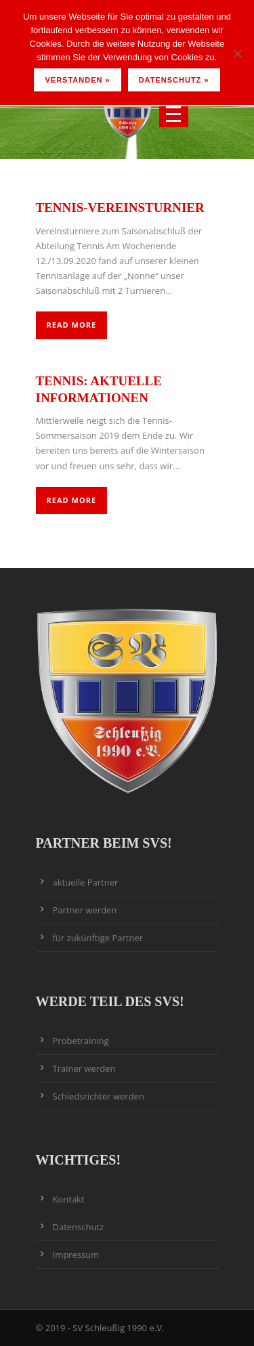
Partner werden (85, 910)
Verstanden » (77, 80)
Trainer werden (84, 1068)
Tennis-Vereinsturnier (120, 207)
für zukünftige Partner (98, 938)
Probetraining (81, 1041)
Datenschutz (78, 1227)
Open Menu (173, 114)
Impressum (76, 1255)
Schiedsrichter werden (98, 1096)
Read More (72, 325)
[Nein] (237, 53)
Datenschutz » (174, 80)
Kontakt (69, 1199)
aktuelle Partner (86, 882)
